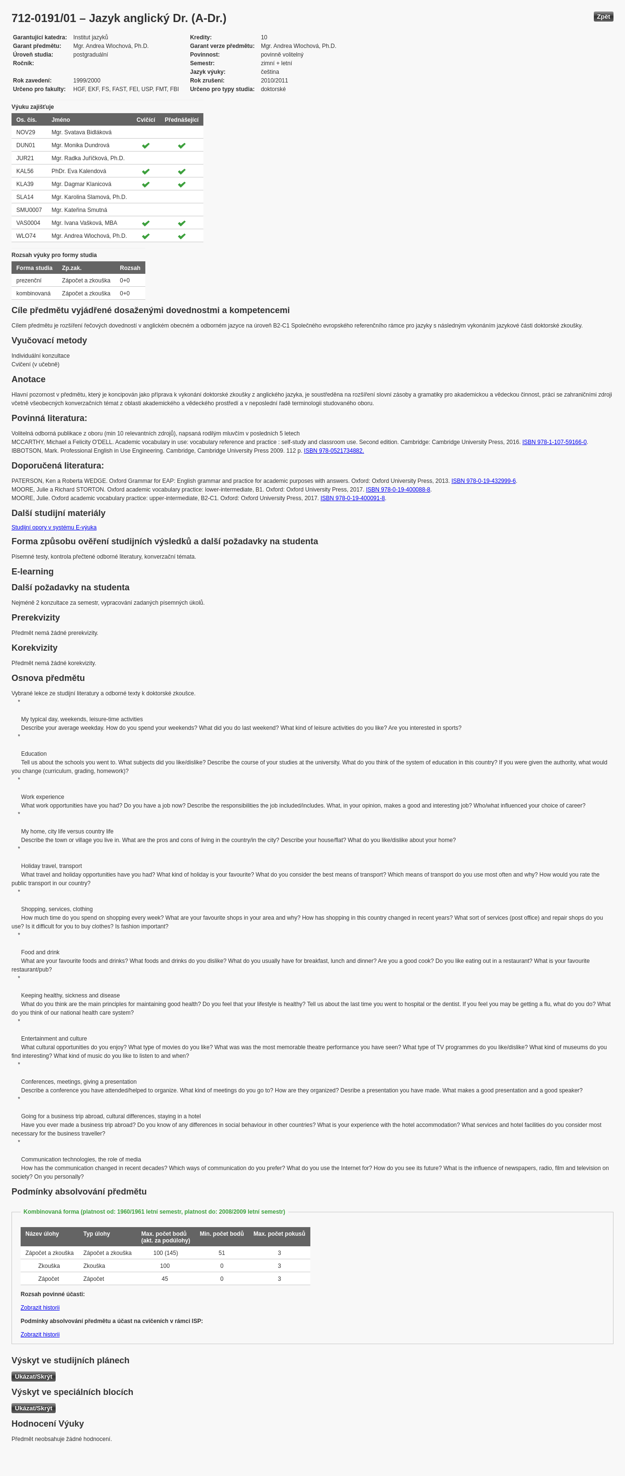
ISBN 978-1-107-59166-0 (554, 442)
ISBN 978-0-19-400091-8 (352, 498)
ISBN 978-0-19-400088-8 (398, 489)
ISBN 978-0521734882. (334, 450)
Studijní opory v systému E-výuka (54, 527)
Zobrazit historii (40, 1307)
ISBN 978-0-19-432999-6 (483, 481)
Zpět (603, 16)
